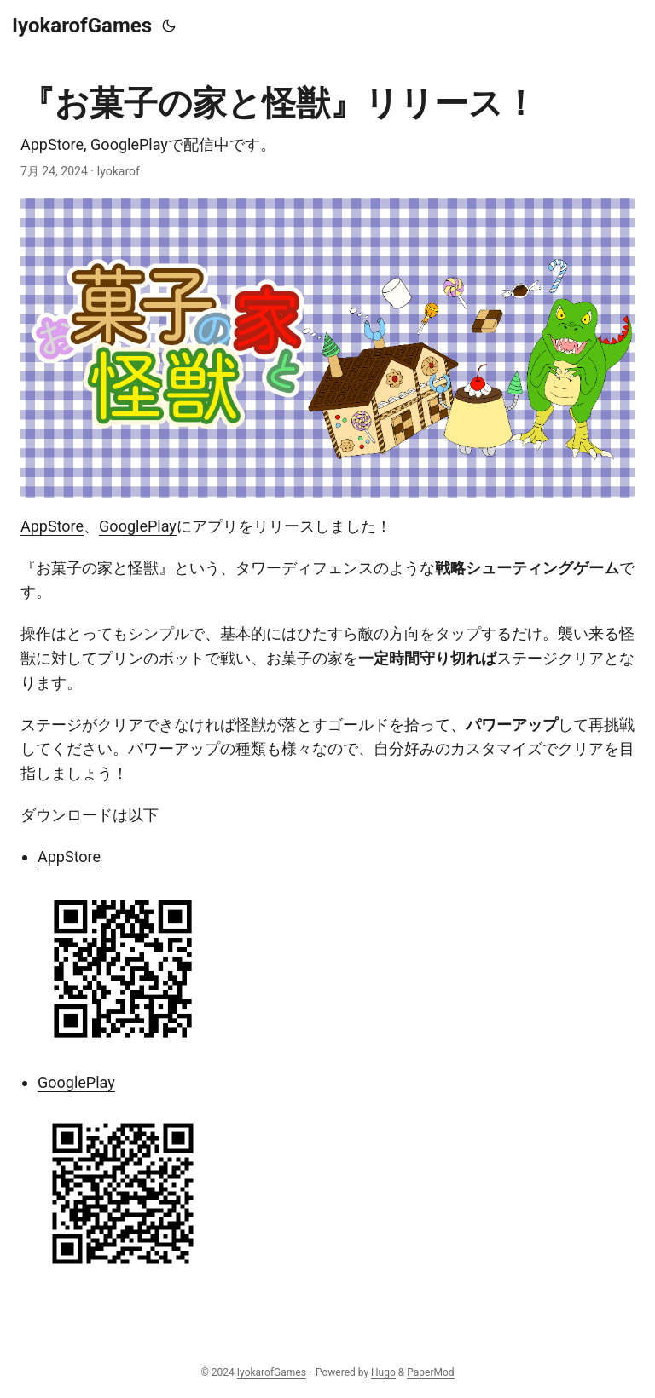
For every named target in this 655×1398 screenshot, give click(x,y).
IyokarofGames (82, 25)
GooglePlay (138, 526)
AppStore (52, 526)
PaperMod (430, 1372)
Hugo (383, 1372)
